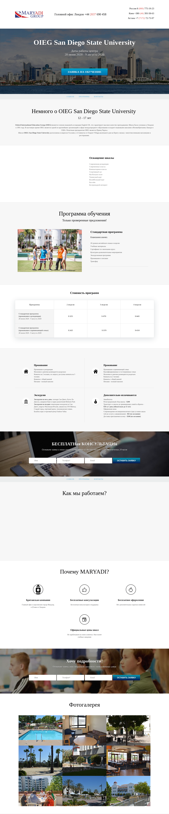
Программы (84, 97)
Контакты (98, 97)
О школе (70, 97)
